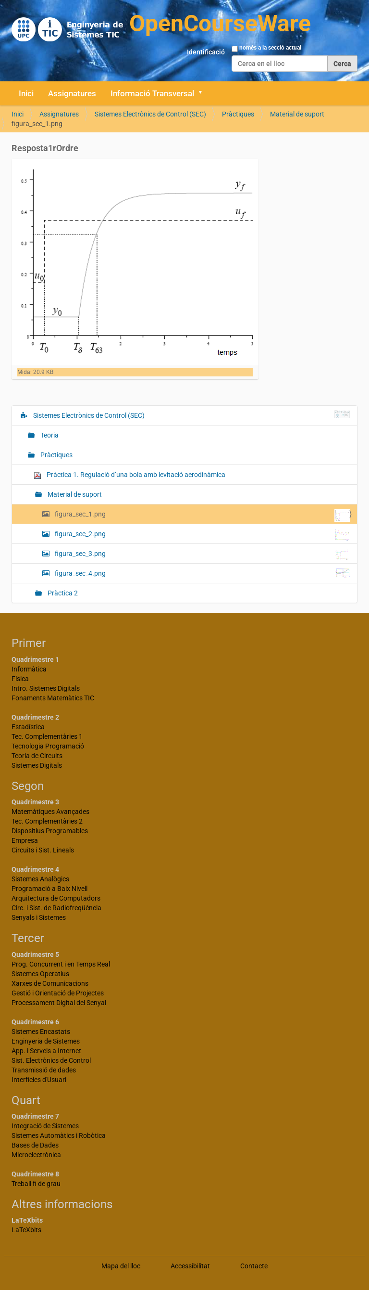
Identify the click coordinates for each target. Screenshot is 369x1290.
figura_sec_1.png (201, 515)
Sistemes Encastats (41, 1031)
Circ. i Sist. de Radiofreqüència (56, 908)
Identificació (206, 52)
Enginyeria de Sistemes (46, 1041)
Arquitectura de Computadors (56, 898)
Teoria (49, 435)
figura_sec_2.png (201, 535)
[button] (203, 93)
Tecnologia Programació (48, 746)
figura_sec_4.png (201, 573)
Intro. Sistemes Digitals (46, 688)
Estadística (28, 727)
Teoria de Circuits (37, 756)
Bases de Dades (35, 1145)
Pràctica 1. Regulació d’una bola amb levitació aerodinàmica (129, 475)
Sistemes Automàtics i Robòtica (59, 1135)
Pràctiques (238, 114)
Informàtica (29, 669)
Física (20, 679)
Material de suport (297, 114)
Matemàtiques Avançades (50, 811)
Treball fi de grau (36, 1183)
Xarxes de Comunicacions (50, 983)
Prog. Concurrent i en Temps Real (61, 964)
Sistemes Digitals (37, 765)
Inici (26, 93)
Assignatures (72, 93)
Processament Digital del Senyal (59, 1002)
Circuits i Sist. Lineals (43, 850)
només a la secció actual (270, 47)
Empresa (25, 840)
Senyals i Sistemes (39, 917)
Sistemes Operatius (40, 974)
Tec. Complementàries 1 (47, 736)
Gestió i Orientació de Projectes (58, 993)
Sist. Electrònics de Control (51, 1060)
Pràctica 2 (62, 593)
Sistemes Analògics (40, 879)
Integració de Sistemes (45, 1126)
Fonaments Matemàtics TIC (53, 698)
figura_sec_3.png (201, 554)
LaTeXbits (26, 1230)
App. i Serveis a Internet (46, 1051)
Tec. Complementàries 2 (47, 821)
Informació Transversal (152, 93)
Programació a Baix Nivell (49, 888)
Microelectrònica (36, 1155)
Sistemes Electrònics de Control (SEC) (150, 114)
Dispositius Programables (50, 831)
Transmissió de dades (44, 1070)
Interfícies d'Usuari (39, 1080)
